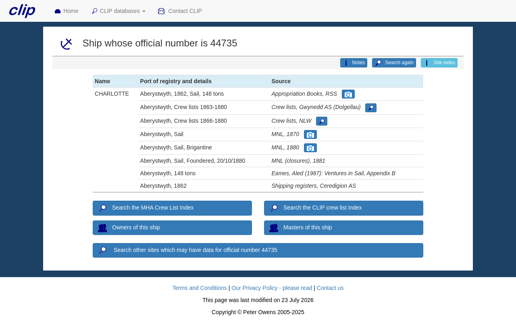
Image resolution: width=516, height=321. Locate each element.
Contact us (330, 288)
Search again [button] (394, 63)
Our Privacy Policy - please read (271, 288)
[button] (348, 94)
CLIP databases (118, 11)
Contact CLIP (180, 11)
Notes (353, 63)
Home (66, 11)
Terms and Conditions (199, 288)
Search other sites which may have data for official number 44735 (187, 250)
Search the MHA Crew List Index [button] (146, 208)
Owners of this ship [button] (129, 227)
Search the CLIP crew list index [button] (315, 208)
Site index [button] (439, 63)
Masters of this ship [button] (300, 227)
